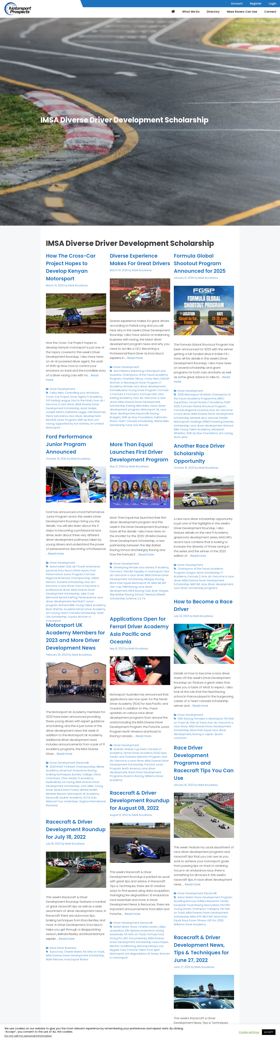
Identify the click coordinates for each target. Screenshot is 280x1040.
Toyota (65, 610)
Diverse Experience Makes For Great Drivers (135, 263)
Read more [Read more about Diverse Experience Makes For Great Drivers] (135, 365)
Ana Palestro (121, 378)
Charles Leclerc (146, 934)
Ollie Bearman (85, 410)
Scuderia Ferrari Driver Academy (83, 603)
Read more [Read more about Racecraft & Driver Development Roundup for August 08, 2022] (132, 921)
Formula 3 (116, 400)
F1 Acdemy (159, 574)
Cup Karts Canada (144, 748)
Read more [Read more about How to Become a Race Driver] (200, 705)
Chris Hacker (53, 785)
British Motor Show (125, 934)
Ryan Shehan (54, 603)
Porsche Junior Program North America (135, 765)
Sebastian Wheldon (207, 427)
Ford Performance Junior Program (69, 571)
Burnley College (70, 781)
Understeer (76, 803)
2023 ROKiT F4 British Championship (71, 774)
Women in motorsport (84, 610)
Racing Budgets (132, 418)
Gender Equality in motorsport (141, 578)
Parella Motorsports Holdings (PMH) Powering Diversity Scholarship (202, 418)
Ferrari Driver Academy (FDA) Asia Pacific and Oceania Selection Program (137, 754)
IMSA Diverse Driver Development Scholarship (71, 405)
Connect (270, 12)
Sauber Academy (82, 799)
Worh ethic (215, 431)
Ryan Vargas (133, 596)
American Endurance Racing (76, 777)
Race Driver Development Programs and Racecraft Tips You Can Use (199, 763)
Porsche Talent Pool (122, 956)
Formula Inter (144, 400)
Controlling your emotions (80, 392)
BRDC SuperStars (221, 398)
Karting (164, 407)
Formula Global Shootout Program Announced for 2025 (201, 263)
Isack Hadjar (86, 407)
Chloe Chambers (92, 781)
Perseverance (92, 592)
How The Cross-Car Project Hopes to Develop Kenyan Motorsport (72, 267)
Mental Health (54, 796)
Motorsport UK (118, 415)
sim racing (88, 418)
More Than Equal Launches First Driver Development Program (138, 456)
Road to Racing (132, 774)
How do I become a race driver (72, 401)
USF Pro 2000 (206, 919)
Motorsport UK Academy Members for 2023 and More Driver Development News (73, 640)
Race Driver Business (62, 955)
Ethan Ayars (79, 570)
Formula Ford (153, 941)
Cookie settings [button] (249, 1032)
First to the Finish (76, 399)
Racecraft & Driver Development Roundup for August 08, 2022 (137, 804)
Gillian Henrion (86, 577)
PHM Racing (117, 593)
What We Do (191, 12)
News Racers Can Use (242, 12)
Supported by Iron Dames (61, 421)
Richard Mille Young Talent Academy (80, 599)
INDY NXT (206, 915)
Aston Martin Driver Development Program (203, 897)
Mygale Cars (160, 952)
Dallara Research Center (211, 900)
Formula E (129, 400)
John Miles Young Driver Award (64, 792)
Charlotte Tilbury (131, 385)
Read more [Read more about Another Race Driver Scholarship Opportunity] (198, 556)
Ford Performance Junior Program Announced (70, 444)
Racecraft (116, 418)
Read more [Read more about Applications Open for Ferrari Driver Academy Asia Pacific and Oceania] (143, 736)
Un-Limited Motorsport (92, 421)
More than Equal (199, 729)
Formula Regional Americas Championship (75, 575)
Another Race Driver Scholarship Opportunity (201, 453)
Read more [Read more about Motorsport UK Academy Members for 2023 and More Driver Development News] (64, 761)
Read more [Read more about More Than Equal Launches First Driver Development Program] (146, 562)
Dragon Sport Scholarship (189, 572)
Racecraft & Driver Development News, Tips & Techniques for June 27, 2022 (203, 949)
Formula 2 (161, 396)
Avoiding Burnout (184, 900)
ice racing (99, 785)
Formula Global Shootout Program (203, 403)
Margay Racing (152, 585)
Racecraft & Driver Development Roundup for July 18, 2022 (73, 833)
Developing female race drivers (133, 574)
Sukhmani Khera (135, 422)
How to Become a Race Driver (197, 605)
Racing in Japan (201, 733)
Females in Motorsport (207, 718)
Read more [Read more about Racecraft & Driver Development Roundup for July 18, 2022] (67, 946)
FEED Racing (185, 718)
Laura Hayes (150, 948)
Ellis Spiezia (131, 937)
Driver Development (62, 388)
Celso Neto (56, 392)
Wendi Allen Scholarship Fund (143, 426)
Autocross (56, 959)
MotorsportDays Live (139, 952)
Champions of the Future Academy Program (205, 568)
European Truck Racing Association (195, 904)
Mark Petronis (54, 966)
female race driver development (142, 393)
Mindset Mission (73, 796)
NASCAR (147, 589)
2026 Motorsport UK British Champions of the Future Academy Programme (203, 395)
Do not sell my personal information (28, 1036)
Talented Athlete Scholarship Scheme (142, 600)
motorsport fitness (74, 966)
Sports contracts (222, 733)
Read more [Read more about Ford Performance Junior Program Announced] (56, 553)
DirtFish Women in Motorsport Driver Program (138, 387)
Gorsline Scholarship (58, 581)
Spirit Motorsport (145, 956)
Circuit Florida (182, 401)
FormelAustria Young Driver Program (132, 396)
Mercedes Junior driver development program (138, 411)
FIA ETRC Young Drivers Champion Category (201, 906)
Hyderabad (85, 785)
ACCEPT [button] (268, 1032)
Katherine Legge (65, 410)
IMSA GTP (194, 915)
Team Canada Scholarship (76, 606)
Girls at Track (197, 722)
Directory (213, 12)
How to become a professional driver (76, 584)
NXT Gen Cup (161, 589)
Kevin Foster (91, 792)
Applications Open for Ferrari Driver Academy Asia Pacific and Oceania (140, 630)
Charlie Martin (71, 959)
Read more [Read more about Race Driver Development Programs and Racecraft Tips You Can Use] (192, 884)
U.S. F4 (113, 604)
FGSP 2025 (213, 401)
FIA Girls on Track (133, 941)
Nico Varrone (192, 416)
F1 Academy (84, 396)
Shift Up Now (73, 418)
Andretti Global (123, 748)
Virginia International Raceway (69, 805)
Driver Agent (68, 396)
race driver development (75, 414)
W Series (131, 959)
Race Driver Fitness (185, 919)
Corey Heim (150, 385)
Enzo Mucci (64, 570)
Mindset (178, 416)
